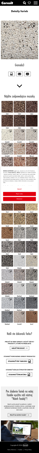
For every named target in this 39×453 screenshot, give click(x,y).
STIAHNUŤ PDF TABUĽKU (19, 361)
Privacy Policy (28, 449)
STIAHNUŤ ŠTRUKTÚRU (19, 374)
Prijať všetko (19, 194)
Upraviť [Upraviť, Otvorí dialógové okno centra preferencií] (19, 189)
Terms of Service (11, 449)
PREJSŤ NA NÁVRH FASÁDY (19, 415)
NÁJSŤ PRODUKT (19, 348)
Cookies (20, 449)
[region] (19, 184)
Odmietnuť (19, 199)
